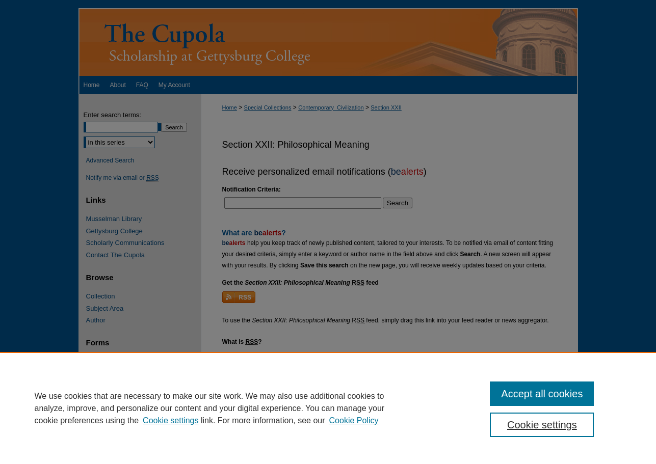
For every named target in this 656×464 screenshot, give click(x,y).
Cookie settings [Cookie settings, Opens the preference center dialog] (542, 424)
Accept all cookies (542, 393)
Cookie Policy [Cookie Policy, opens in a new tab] (354, 420)
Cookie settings (170, 420)
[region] (328, 408)
